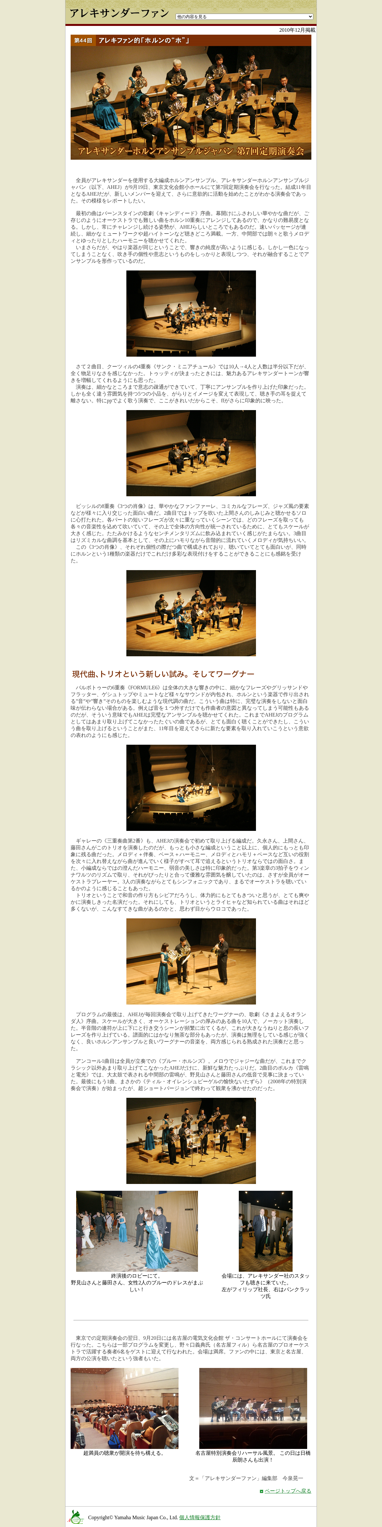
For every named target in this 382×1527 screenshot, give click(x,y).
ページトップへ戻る (288, 1491)
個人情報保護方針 (200, 1517)
